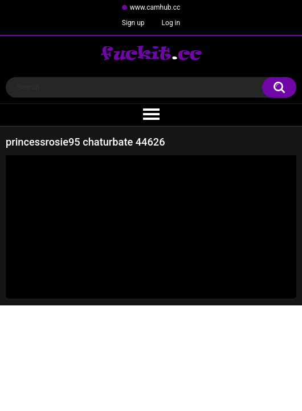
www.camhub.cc (155, 7)
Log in (171, 23)
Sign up (133, 23)
